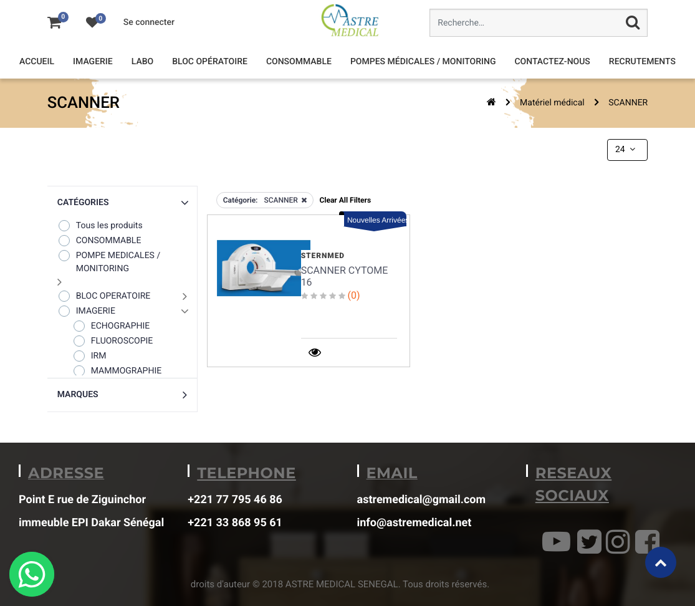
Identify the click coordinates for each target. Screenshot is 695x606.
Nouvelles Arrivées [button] (376, 220)
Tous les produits (100, 225)
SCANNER (628, 103)
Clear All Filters (345, 200)
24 (626, 150)
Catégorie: (240, 200)
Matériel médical (552, 103)
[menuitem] (37, 62)
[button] (122, 202)
